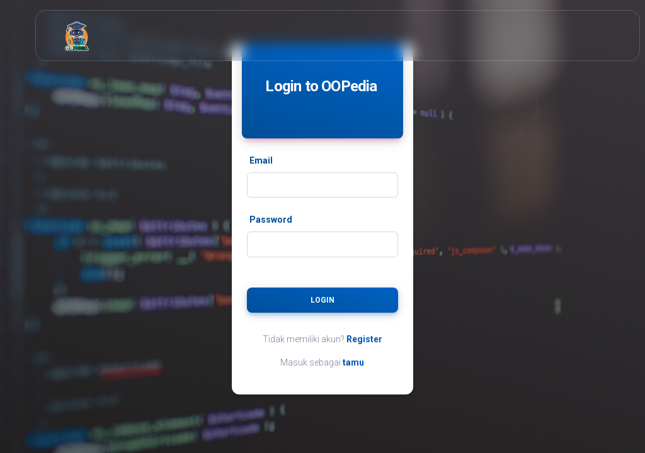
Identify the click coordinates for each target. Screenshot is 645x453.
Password (270, 220)
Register (364, 339)
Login (322, 300)
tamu (353, 362)
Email (261, 160)
